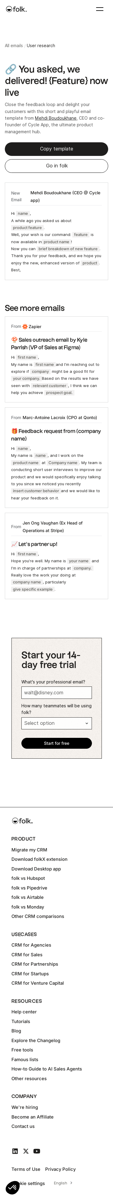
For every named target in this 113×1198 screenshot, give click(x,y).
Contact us (23, 1126)
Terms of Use (25, 1169)
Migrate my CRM (29, 850)
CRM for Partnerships (34, 964)
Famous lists (24, 1059)
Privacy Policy (60, 1169)
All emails (14, 45)
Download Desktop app (36, 869)
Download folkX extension (39, 859)
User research (41, 45)
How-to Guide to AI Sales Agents (46, 1069)
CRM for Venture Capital (37, 983)
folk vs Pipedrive (29, 888)
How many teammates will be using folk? (56, 709)
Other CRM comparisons (37, 916)
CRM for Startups (30, 974)
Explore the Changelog (35, 1040)
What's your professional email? (53, 682)
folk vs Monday (27, 907)
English (60, 1182)
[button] (12, 1187)
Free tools (22, 1050)
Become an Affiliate (32, 1117)
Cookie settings (28, 1183)
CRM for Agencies (31, 945)
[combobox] (62, 1183)
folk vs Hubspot (28, 878)
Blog (16, 1031)
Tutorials (20, 1021)
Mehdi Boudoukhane (56, 118)
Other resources (29, 1078)
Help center (24, 1012)
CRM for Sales (26, 954)
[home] (16, 9)
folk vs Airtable (27, 897)
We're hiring (24, 1107)
